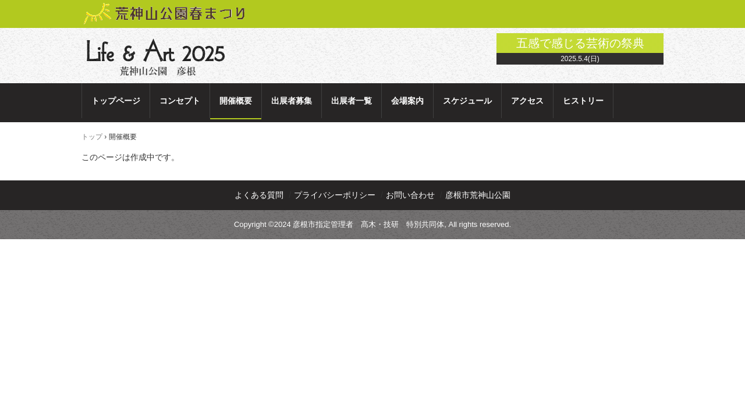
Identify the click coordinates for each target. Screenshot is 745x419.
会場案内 (407, 100)
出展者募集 (291, 100)
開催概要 (235, 100)
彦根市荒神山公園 (477, 195)
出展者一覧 (351, 100)
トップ (91, 137)
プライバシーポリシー (334, 195)
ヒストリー (583, 100)
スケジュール (467, 100)
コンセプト (179, 100)
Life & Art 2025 (159, 57)
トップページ (115, 100)
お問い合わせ (410, 195)
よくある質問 (259, 195)
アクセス (527, 100)
